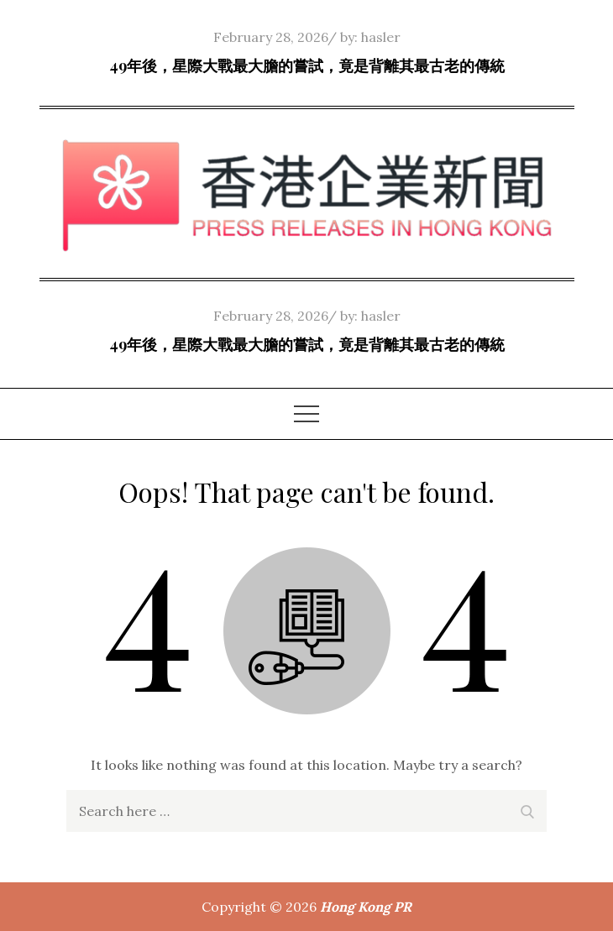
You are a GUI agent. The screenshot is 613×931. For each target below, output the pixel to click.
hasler (381, 37)
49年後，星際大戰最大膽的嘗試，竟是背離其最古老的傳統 (307, 65)
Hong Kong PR (365, 906)
